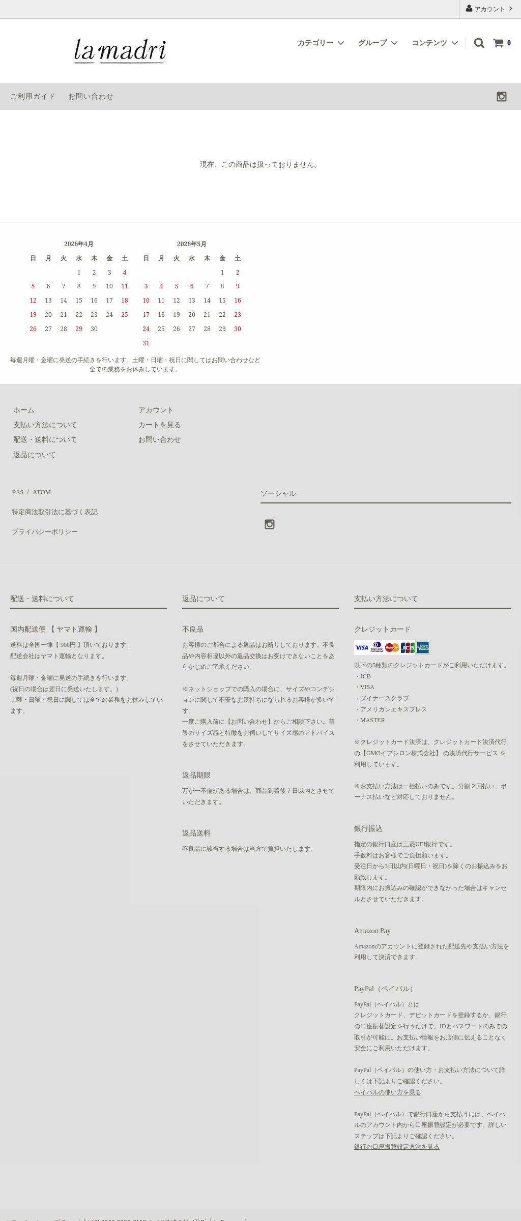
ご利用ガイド (33, 96)
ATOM (38, 490)
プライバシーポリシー (45, 520)
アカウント (490, 8)
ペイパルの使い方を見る (387, 1078)
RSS (16, 490)
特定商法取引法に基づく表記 (56, 505)
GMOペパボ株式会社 (161, 1208)
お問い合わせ (91, 96)
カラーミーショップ (32, 1208)
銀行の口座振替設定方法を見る (397, 1133)
